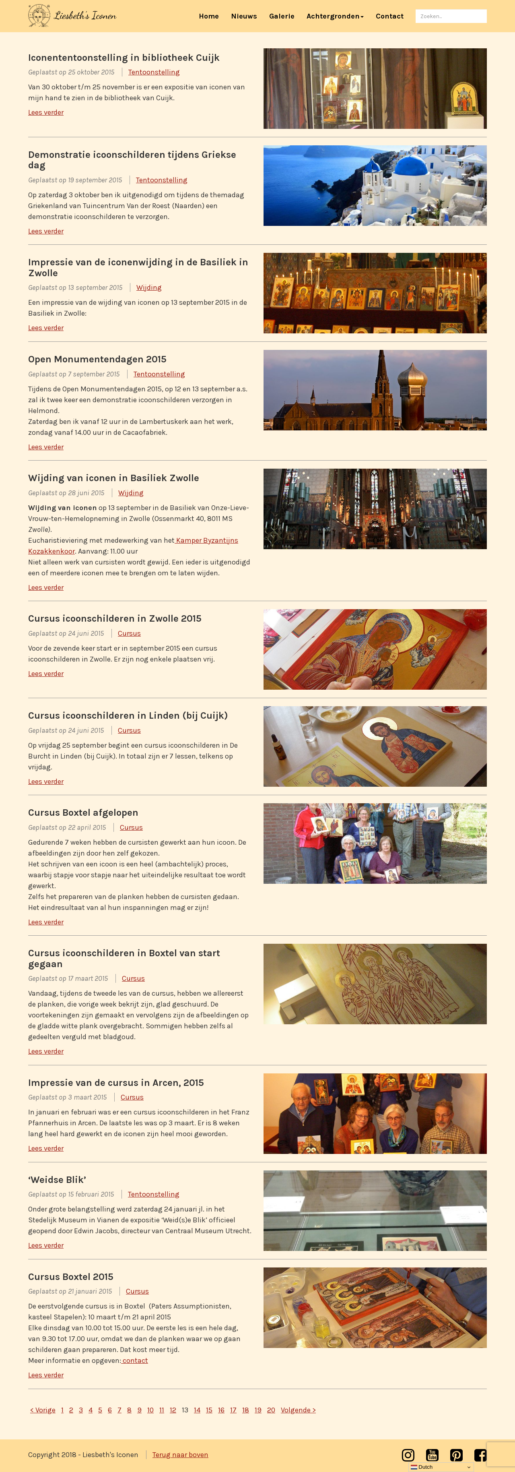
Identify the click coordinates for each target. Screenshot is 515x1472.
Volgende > (298, 1410)
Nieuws (244, 16)
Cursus (129, 633)
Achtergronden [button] (335, 16)
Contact (390, 16)
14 (197, 1410)
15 (209, 1410)
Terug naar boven (180, 1454)
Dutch (422, 1467)
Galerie (282, 16)
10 (150, 1410)
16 (221, 1410)
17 (233, 1410)
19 (258, 1410)
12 (173, 1410)
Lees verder (46, 112)
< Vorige (43, 1410)
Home (212, 16)
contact (134, 1360)
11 (161, 1410)
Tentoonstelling (154, 72)
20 (271, 1410)
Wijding (149, 287)
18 (245, 1410)
